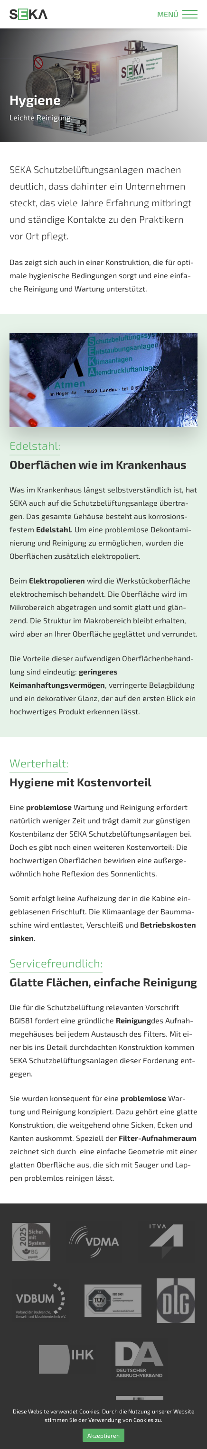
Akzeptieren (103, 1435)
